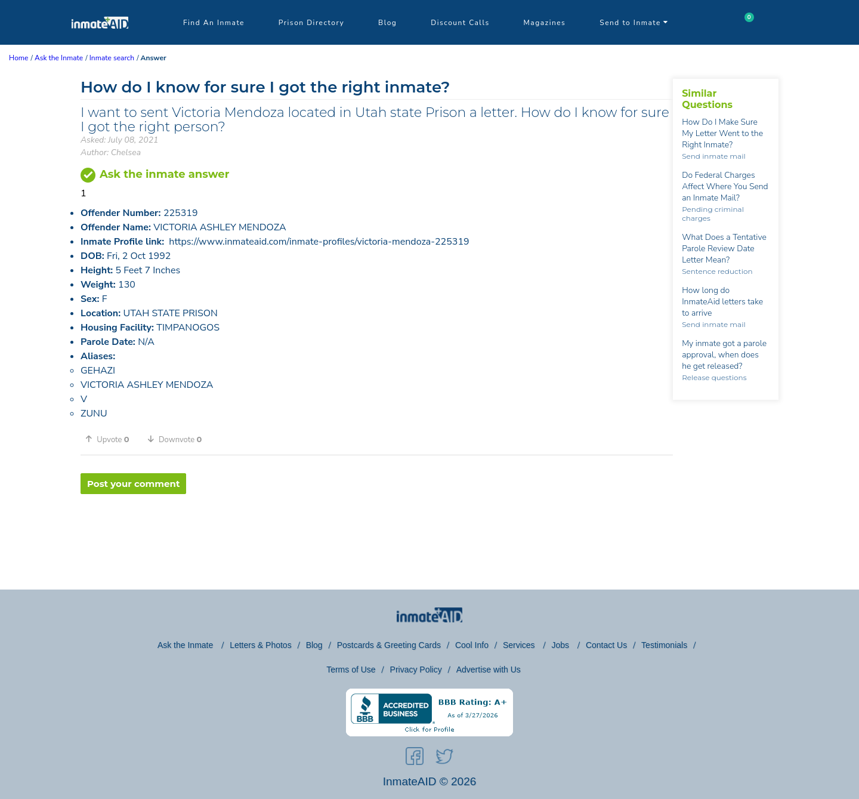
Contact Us (606, 645)
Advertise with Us (488, 669)
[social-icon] (415, 758)
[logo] (100, 41)
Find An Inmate (214, 22)
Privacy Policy (416, 669)
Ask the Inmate (186, 645)
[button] (112, 439)
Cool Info (472, 645)
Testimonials (664, 645)
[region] (377, 533)
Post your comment (133, 483)
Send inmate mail (713, 156)
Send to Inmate (634, 22)
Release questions (714, 377)
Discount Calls (460, 22)
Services (520, 645)
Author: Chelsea (111, 152)
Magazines (545, 22)
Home (18, 58)
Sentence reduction (717, 271)
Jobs (561, 645)
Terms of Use (350, 669)
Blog (387, 22)
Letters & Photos (261, 645)
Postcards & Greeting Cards (389, 645)
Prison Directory (311, 22)
